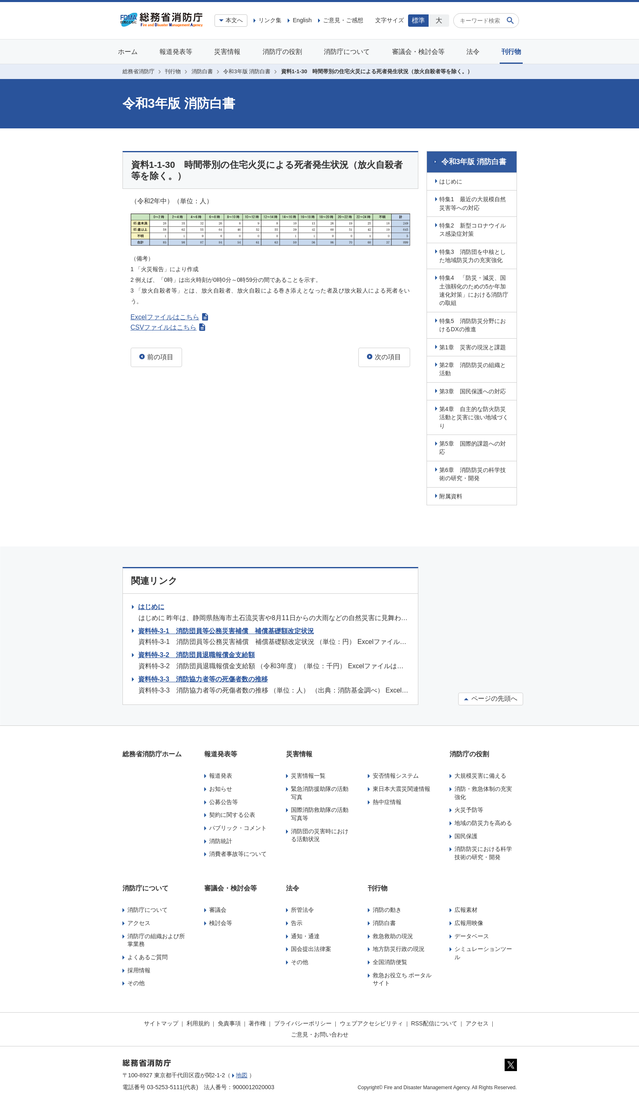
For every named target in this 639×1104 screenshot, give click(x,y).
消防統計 (220, 840)
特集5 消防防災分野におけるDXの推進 (474, 323)
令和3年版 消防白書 (246, 71)
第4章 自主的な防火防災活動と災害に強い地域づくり (475, 416)
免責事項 (229, 1022)
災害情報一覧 (308, 775)
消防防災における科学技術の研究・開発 (483, 851)
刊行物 (511, 51)
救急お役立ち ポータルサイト (402, 978)
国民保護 (466, 835)
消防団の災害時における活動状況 (319, 834)
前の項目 (156, 356)
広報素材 (466, 908)
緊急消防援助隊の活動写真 (319, 791)
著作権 (257, 1022)
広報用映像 (468, 921)
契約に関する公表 (232, 813)
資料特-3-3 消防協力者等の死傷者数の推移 (203, 677)
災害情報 (227, 51)
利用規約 (198, 1022)
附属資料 (452, 495)
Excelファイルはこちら (169, 317)
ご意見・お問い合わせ (319, 1033)
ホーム (128, 51)
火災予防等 (468, 808)
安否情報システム (396, 775)
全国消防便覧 (390, 961)
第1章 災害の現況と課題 (474, 346)
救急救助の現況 (393, 935)
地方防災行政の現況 (398, 947)
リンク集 (269, 20)
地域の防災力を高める (483, 821)
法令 (473, 51)
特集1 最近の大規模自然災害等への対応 (474, 202)
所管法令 (302, 908)
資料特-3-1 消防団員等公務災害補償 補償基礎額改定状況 (226, 629)
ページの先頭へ (490, 697)
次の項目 (384, 356)
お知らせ (220, 787)
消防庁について (347, 51)
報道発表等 (175, 51)
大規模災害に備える (480, 775)
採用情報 (138, 969)
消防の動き (387, 908)
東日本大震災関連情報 (401, 787)
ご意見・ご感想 (343, 20)
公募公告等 (223, 800)
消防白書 (202, 71)
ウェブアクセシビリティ (371, 1022)
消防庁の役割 (282, 51)
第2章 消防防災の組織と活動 (474, 367)
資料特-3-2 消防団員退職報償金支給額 (196, 653)
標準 (418, 20)
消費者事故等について (238, 852)
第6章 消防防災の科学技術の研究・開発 (474, 472)
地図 (241, 1074)
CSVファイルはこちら (168, 327)
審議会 (217, 908)
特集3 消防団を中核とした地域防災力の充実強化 (474, 254)
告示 (296, 921)
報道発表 (220, 775)
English (302, 20)
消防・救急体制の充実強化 (483, 791)
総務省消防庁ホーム (152, 752)
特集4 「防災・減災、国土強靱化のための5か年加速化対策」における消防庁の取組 (475, 289)
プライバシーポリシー (303, 1022)
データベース (471, 935)
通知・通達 (305, 935)
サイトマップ (161, 1022)
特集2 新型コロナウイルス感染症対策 (474, 228)
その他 (136, 981)
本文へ (234, 20)
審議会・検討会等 (418, 51)
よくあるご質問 (147, 956)
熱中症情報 (387, 800)
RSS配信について (434, 1022)
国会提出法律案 (311, 947)
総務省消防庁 (138, 71)
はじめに (452, 180)
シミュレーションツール (483, 951)
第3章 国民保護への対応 (474, 390)
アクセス (138, 921)
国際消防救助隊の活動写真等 (319, 812)
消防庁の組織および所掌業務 (156, 939)
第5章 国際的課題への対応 (474, 446)
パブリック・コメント (238, 826)
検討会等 (220, 921)
